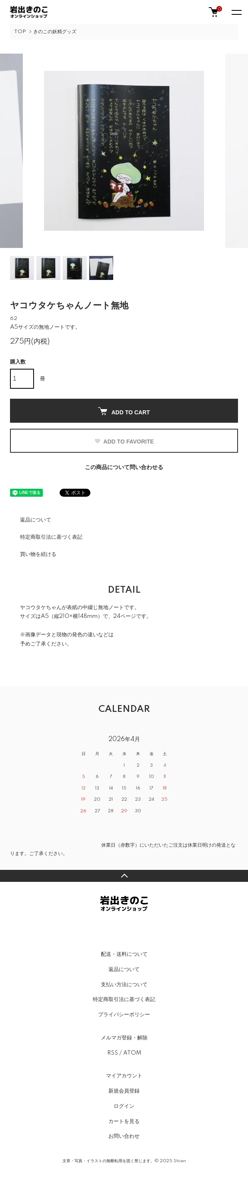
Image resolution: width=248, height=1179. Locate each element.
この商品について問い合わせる (124, 467)
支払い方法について (124, 984)
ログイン (124, 1106)
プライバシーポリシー (124, 1014)
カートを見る (124, 1121)
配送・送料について (124, 954)
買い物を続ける (38, 554)
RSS (112, 1053)
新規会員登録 (124, 1091)
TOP (20, 31)
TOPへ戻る (124, 876)
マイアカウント (124, 1076)
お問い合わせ (124, 1136)
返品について (35, 520)
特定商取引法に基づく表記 (51, 537)
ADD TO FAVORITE (124, 441)
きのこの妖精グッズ (54, 31)
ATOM (132, 1053)
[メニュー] (236, 12)
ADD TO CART (124, 411)
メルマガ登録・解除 (124, 1038)
